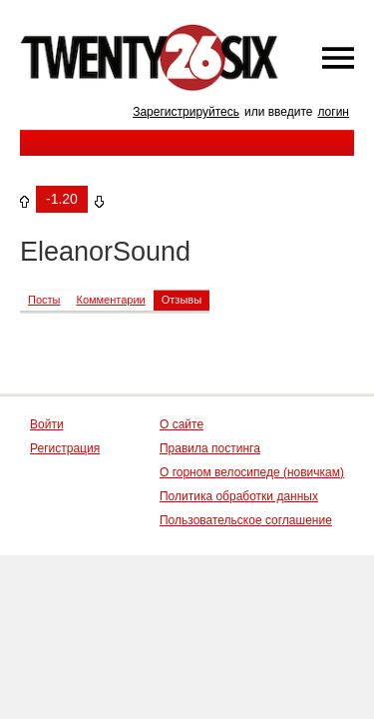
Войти (47, 424)
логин (333, 112)
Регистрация (65, 448)
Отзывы (181, 300)
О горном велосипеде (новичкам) (252, 472)
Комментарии (110, 300)
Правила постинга (210, 448)
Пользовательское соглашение (246, 520)
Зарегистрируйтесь (186, 112)
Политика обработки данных (239, 496)
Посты (44, 300)
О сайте (181, 424)
